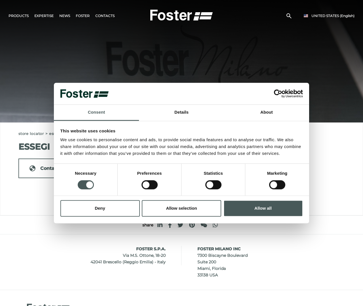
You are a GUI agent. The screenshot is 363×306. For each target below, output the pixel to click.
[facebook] (170, 224)
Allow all (263, 208)
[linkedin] (159, 224)
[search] (289, 16)
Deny (100, 208)
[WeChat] (204, 224)
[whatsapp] (215, 224)
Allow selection (181, 208)
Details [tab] (181, 112)
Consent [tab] (96, 112)
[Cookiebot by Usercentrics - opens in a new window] (278, 93)
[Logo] (181, 14)
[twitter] (180, 224)
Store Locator (31, 134)
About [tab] (266, 112)
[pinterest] (192, 224)
